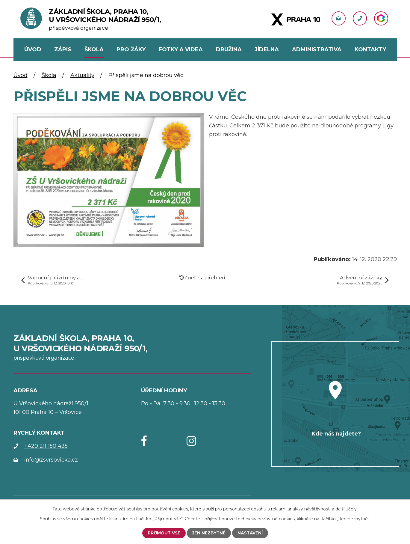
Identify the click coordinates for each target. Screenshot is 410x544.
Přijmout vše (163, 533)
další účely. (346, 509)
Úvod (20, 75)
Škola (49, 75)
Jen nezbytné (209, 533)
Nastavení (250, 533)
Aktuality (82, 75)
